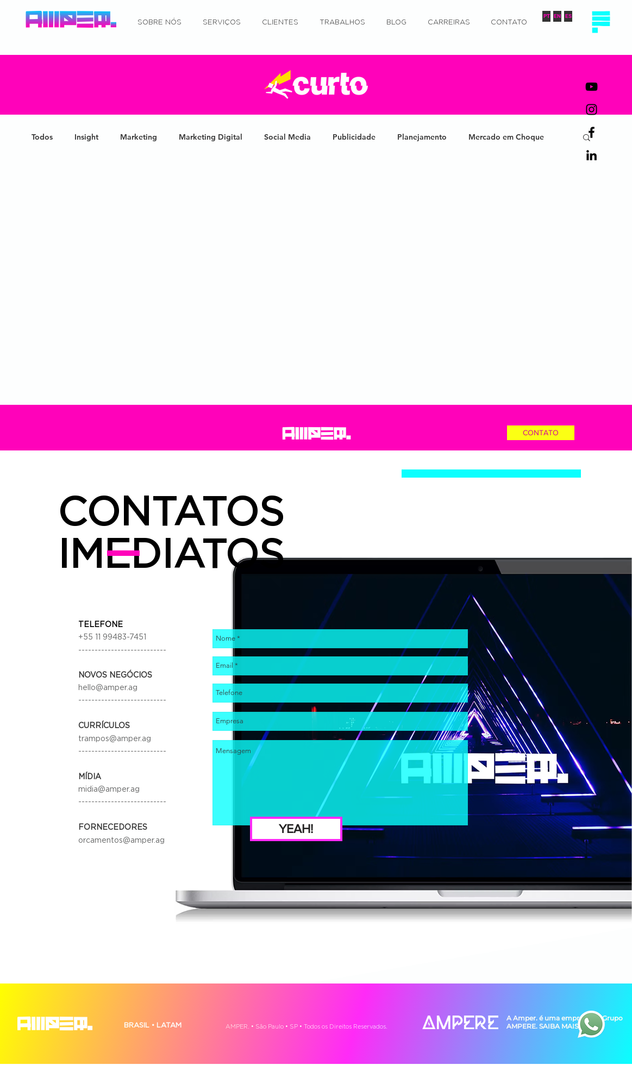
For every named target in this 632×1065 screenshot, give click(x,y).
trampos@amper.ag (114, 739)
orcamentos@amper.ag (121, 840)
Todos (42, 137)
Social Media (287, 137)
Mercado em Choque (506, 137)
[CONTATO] (540, 432)
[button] (601, 22)
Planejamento (422, 137)
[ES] (568, 16)
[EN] (557, 16)
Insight (86, 137)
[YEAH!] (296, 829)
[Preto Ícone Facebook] (591, 132)
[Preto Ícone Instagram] (591, 109)
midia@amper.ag (109, 789)
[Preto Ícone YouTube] (591, 86)
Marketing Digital (210, 137)
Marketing (138, 137)
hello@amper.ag (107, 688)
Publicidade (354, 137)
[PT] (546, 16)
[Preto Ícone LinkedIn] (591, 155)
